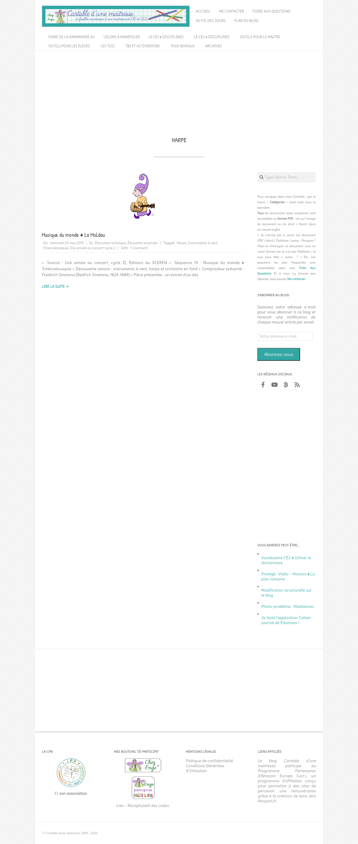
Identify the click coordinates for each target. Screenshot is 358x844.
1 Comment (139, 248)
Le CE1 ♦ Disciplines (165, 37)
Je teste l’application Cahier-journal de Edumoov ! (286, 620)
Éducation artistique (110, 243)
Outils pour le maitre (260, 37)
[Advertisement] (179, 87)
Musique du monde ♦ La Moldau (73, 235)
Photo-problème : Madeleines (287, 606)
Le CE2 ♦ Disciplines (212, 37)
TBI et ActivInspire (143, 46)
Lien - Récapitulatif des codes (142, 805)
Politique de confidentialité (209, 760)
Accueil (203, 11)
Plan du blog (246, 21)
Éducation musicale (142, 243)
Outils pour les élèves (69, 46)
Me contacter (231, 11)
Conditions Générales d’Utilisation (205, 768)
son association (73, 793)
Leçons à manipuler (122, 37)
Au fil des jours (211, 21)
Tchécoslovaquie (55, 248)
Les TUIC (107, 46)
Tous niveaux (183, 46)
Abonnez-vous (278, 354)
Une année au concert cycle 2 (92, 248)
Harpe (181, 243)
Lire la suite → (55, 286)
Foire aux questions (271, 11)
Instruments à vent (202, 243)
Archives (213, 46)
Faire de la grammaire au (71, 37)
